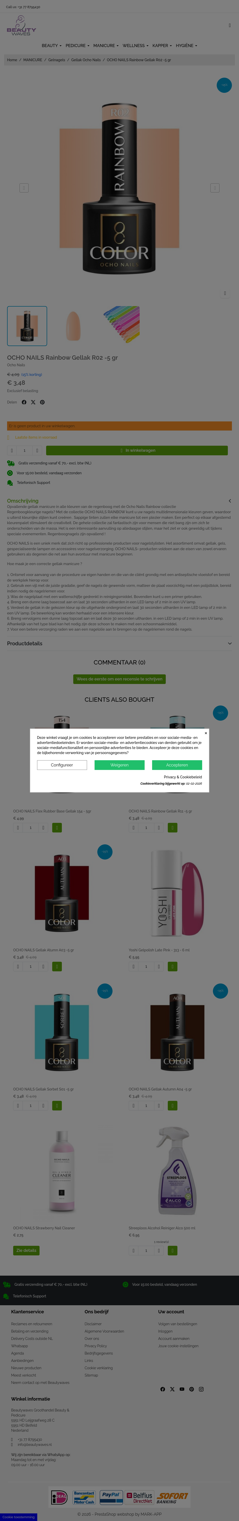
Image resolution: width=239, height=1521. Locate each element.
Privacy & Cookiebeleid (183, 777)
